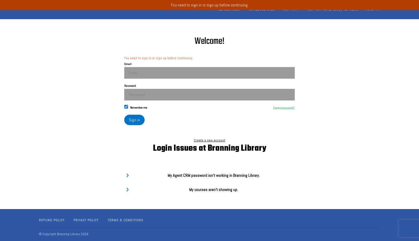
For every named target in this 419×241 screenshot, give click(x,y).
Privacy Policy (86, 220)
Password (209, 92)
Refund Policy (52, 220)
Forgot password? (284, 107)
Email (209, 70)
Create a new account (209, 140)
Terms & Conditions (125, 220)
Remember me (135, 107)
